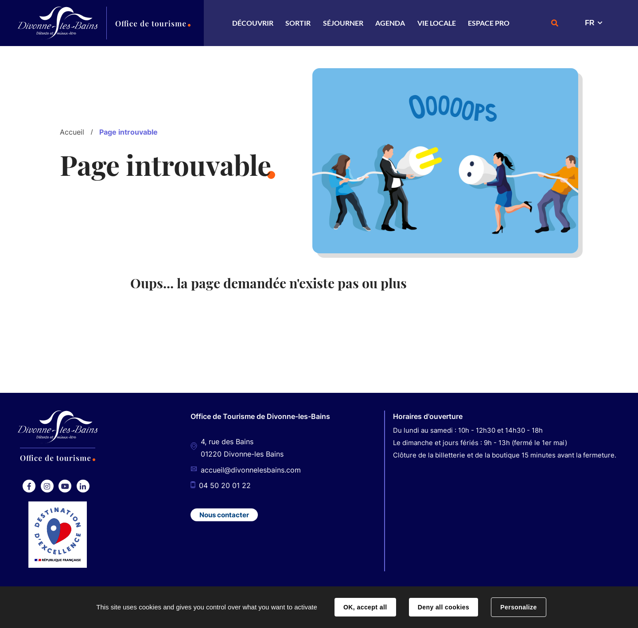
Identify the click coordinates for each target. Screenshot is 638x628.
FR (589, 23)
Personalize (518, 607)
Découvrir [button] (252, 23)
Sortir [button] (298, 23)
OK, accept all (365, 607)
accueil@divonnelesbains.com (251, 469)
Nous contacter (224, 515)
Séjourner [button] (343, 23)
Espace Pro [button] (489, 23)
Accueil (72, 132)
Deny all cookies (443, 607)
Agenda (390, 23)
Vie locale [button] (436, 23)
